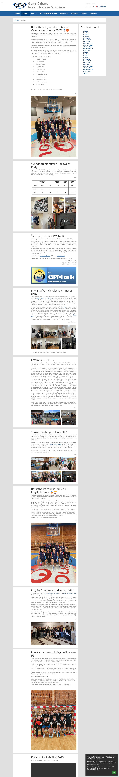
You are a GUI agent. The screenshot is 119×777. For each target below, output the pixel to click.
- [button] (90, 7)
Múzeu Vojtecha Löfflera (43, 298)
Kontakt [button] (93, 14)
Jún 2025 (85, 54)
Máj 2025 (85, 55)
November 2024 (88, 66)
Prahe (64, 307)
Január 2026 (86, 41)
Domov (17, 20)
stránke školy (61, 256)
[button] (96, 6)
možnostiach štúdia (56, 444)
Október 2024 (87, 68)
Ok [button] (114, 772)
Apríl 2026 (86, 36)
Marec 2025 (86, 59)
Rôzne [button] (85, 14)
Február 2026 (87, 40)
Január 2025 (86, 62)
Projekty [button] (64, 14)
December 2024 (87, 64)
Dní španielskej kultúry (51, 593)
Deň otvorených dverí (69, 593)
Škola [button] (34, 14)
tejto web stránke (45, 256)
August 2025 (86, 50)
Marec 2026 (86, 38)
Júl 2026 (85, 31)
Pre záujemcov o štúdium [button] (48, 14)
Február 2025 (87, 61)
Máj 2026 (85, 34)
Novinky (23, 20)
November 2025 (88, 45)
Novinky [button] (25, 14)
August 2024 (86, 71)
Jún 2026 (85, 33)
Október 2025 (87, 47)
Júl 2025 (85, 52)
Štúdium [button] (75, 14)
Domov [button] (17, 14)
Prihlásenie (102, 6)
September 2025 (88, 48)
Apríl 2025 (86, 57)
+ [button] (87, 7)
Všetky (85, 73)
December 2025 (87, 43)
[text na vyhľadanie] (95, 3)
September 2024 (88, 69)
